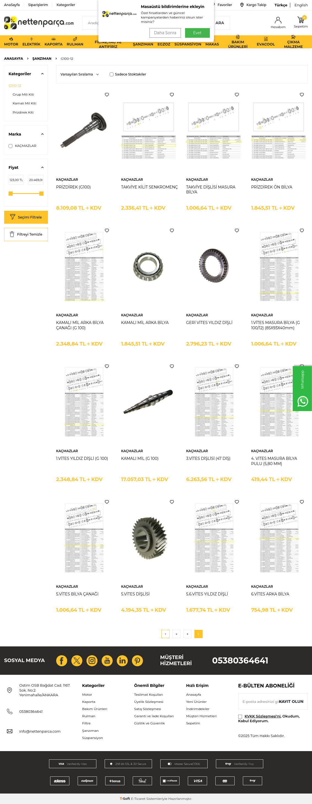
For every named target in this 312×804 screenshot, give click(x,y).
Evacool (266, 41)
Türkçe (281, 5)
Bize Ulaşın (189, 5)
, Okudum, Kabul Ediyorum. (269, 718)
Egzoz (164, 41)
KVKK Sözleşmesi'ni (262, 716)
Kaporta (54, 41)
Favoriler (221, 5)
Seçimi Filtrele (26, 217)
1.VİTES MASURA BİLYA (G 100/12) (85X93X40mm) (275, 325)
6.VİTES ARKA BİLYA (270, 594)
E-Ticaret (138, 799)
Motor (11, 41)
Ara (216, 23)
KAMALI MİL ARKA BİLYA (145, 322)
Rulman (75, 41)
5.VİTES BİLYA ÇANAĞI (77, 594)
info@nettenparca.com (40, 731)
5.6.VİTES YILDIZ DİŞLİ (207, 594)
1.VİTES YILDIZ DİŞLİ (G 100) (82, 458)
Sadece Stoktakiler (128, 74)
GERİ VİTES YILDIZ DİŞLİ (209, 322)
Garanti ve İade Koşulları (154, 716)
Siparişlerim (38, 5)
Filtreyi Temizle (26, 234)
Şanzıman (143, 41)
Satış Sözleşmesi (147, 709)
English (301, 5)
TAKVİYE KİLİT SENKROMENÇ (149, 187)
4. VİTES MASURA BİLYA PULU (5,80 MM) (274, 461)
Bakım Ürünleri (238, 41)
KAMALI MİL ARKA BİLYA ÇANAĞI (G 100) (80, 325)
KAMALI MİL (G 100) (140, 458)
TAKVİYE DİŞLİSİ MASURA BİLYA (210, 190)
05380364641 (240, 660)
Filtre (86, 723)
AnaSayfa (12, 5)
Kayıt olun (291, 701)
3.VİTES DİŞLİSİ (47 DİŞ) (208, 458)
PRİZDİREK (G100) (73, 187)
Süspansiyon (187, 41)
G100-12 (15, 85)
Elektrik (31, 41)
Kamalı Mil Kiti (24, 103)
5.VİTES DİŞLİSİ (135, 594)
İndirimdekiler (198, 709)
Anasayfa (13, 58)
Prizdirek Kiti (23, 112)
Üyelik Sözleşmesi (148, 702)
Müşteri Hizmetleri (201, 716)
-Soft (125, 799)
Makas (212, 41)
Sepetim (193, 723)
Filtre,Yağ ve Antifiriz (108, 41)
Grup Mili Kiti (23, 94)
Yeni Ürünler (196, 702)
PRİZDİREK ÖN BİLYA (271, 187)
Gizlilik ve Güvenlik (149, 723)
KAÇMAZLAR (22, 146)
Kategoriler (65, 5)
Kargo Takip (253, 5)
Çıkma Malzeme (293, 41)
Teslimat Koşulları (148, 694)
